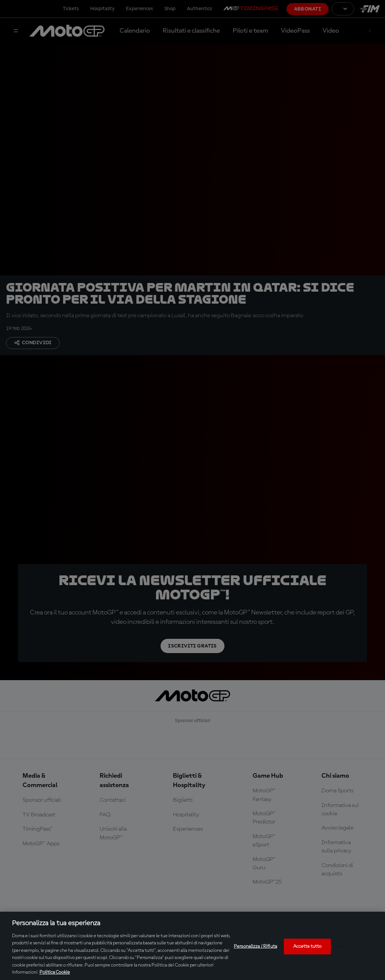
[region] (192, 946)
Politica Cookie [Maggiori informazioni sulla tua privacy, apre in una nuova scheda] (54, 972)
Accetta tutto (307, 946)
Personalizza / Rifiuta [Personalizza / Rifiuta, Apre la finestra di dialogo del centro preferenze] (255, 946)
